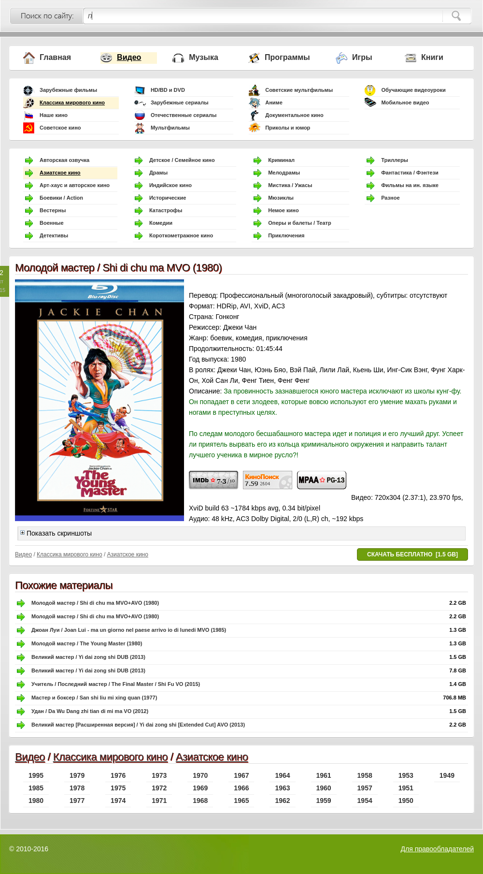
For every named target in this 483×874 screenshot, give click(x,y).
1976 (118, 775)
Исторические (167, 198)
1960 (323, 788)
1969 (200, 788)
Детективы (54, 235)
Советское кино (60, 128)
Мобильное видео (405, 102)
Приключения (286, 235)
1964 (282, 775)
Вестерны (53, 210)
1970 (200, 775)
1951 (405, 788)
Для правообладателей (437, 849)
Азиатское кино (60, 172)
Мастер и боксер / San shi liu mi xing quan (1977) (94, 697)
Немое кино (283, 210)
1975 (118, 788)
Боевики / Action (61, 198)
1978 (77, 788)
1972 (159, 788)
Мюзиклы (281, 198)
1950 (405, 800)
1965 (241, 800)
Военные (52, 223)
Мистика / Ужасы (290, 185)
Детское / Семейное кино (182, 160)
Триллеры (394, 160)
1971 (159, 800)
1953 (405, 775)
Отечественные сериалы (183, 115)
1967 (241, 775)
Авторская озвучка (64, 160)
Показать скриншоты (56, 533)
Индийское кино (170, 185)
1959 (323, 800)
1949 (447, 775)
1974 (118, 800)
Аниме (274, 102)
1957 (364, 788)
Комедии (160, 223)
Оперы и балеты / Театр (299, 223)
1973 (159, 775)
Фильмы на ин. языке (410, 185)
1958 (364, 775)
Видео (129, 57)
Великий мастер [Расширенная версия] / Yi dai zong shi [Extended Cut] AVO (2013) (138, 725)
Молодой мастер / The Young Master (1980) (86, 643)
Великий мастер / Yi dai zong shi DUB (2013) (88, 657)
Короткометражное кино (181, 235)
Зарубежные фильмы (68, 90)
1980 (35, 800)
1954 (364, 800)
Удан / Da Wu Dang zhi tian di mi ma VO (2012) (89, 711)
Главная (55, 57)
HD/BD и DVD (168, 90)
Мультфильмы (170, 128)
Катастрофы (165, 210)
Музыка (203, 57)
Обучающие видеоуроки (413, 90)
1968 (200, 800)
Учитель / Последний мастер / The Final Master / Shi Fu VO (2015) (115, 684)
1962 (282, 800)
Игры (362, 57)
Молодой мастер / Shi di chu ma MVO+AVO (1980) (95, 603)
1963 (282, 788)
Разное (390, 198)
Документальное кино (294, 115)
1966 (241, 788)
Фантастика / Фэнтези (410, 172)
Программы (287, 57)
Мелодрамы (284, 172)
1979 (77, 775)
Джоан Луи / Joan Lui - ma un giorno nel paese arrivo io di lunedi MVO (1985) (128, 630)
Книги (432, 57)
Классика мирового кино (72, 102)
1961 (323, 775)
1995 (35, 775)
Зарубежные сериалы (180, 102)
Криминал (281, 160)
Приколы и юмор (287, 128)
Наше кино (54, 115)
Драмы (158, 172)
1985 (35, 788)
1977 (77, 800)
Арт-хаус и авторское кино (75, 185)
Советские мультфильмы (299, 90)
